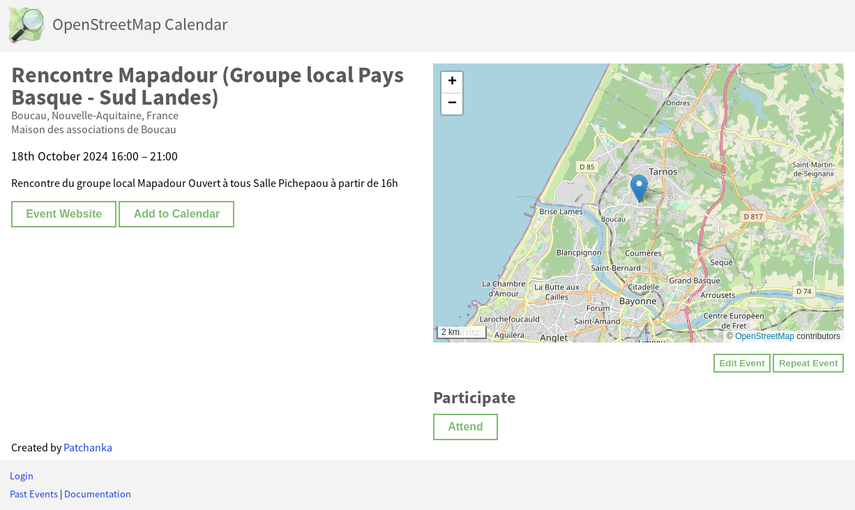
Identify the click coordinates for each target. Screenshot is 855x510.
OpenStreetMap (764, 336)
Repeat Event (808, 363)
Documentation (97, 494)
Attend (465, 427)
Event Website (64, 214)
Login (21, 476)
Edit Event (741, 363)
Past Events (34, 494)
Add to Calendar (177, 214)
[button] (639, 188)
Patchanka (87, 447)
